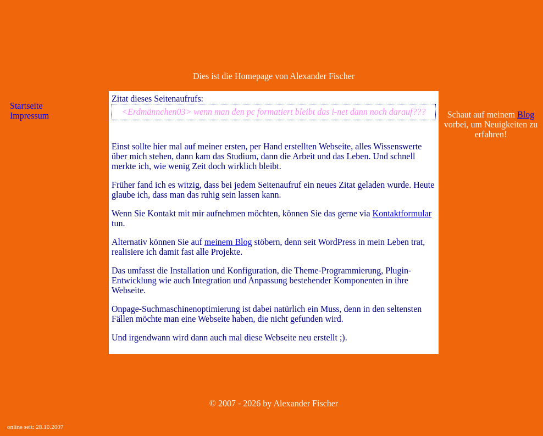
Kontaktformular (402, 213)
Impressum (29, 115)
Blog (525, 114)
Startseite (26, 105)
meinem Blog (228, 242)
